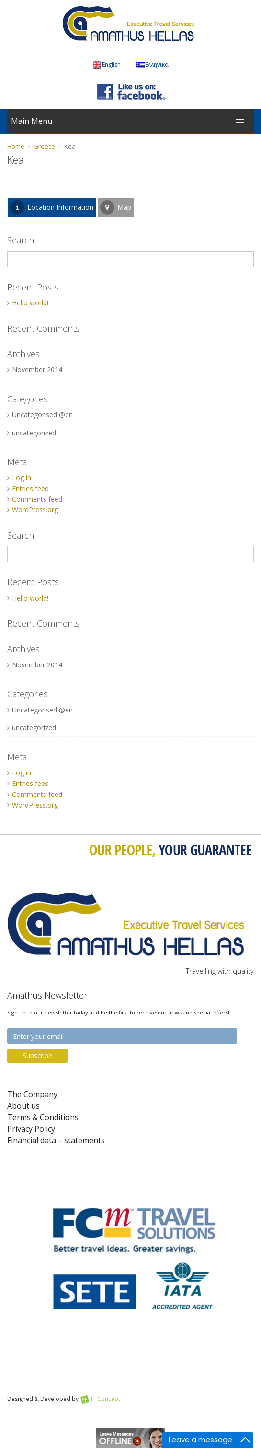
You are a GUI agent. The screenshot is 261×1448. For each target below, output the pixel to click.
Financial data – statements (56, 1140)
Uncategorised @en (42, 414)
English (107, 64)
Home (15, 146)
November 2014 (37, 369)
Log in (21, 477)
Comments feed (37, 499)
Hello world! (30, 302)
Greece (44, 146)
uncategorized (34, 432)
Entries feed (30, 488)
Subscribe (37, 1055)
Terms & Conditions (43, 1117)
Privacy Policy (31, 1129)
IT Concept (105, 1399)
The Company (32, 1094)
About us (23, 1106)
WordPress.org (35, 509)
